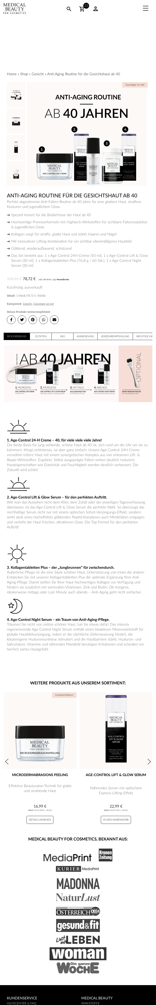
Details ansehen (40, 819)
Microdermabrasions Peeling (40, 775)
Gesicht (38, 74)
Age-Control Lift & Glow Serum (116, 775)
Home (12, 74)
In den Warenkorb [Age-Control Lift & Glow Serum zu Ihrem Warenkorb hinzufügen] (116, 819)
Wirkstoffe (90, 1003)
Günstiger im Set (43, 303)
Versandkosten (62, 279)
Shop (24, 74)
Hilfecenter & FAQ (21, 1003)
